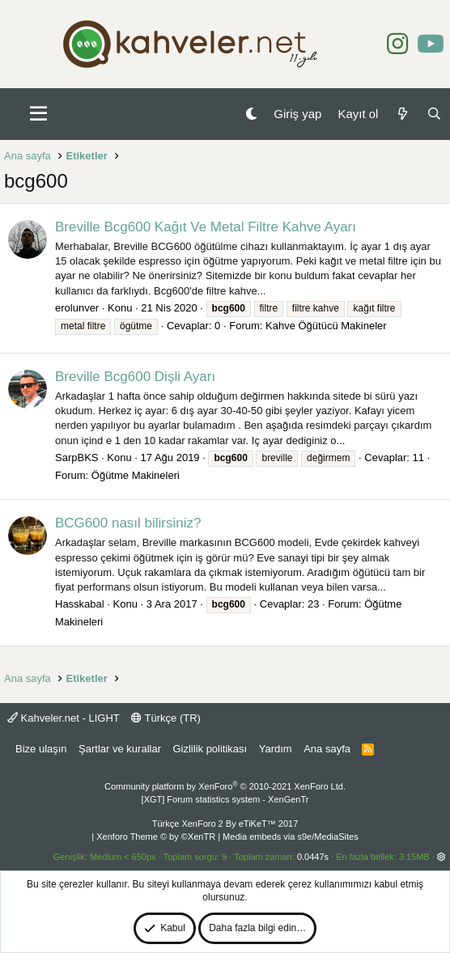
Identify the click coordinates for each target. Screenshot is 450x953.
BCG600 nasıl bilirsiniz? (128, 523)
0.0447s (313, 857)
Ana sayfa (327, 749)
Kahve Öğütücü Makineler (326, 326)
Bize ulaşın (41, 749)
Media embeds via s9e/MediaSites (291, 836)
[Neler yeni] (402, 113)
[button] (38, 114)
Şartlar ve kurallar (120, 749)
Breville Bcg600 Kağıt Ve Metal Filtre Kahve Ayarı (205, 227)
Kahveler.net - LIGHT (63, 718)
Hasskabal (79, 604)
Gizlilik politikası (209, 749)
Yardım (275, 749)
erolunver (77, 308)
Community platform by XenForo (225, 786)
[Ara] (434, 113)
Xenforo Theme (155, 836)
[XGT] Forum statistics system (225, 799)
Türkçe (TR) (166, 718)
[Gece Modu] (251, 113)
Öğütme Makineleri (135, 475)
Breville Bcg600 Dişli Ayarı (135, 376)
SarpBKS (76, 457)
